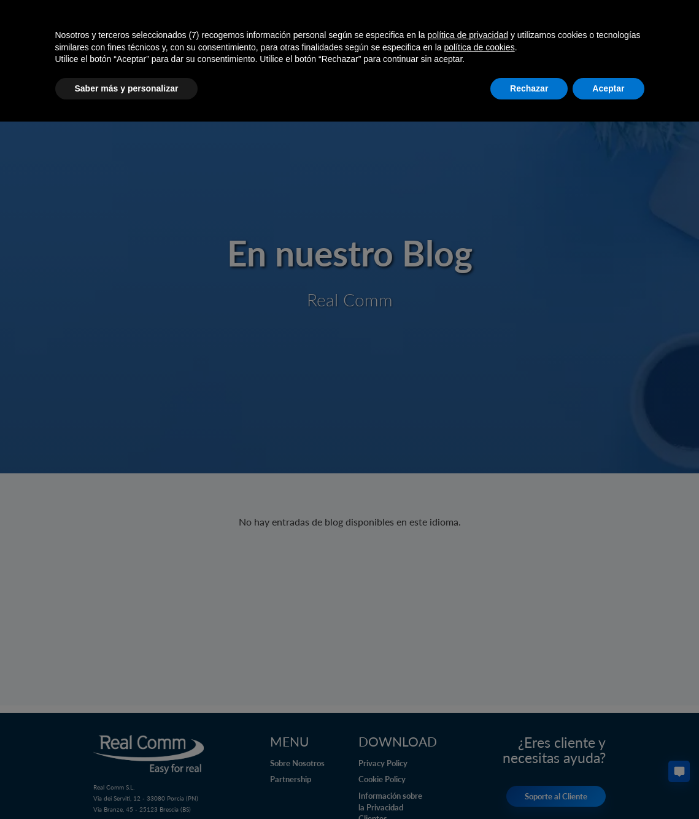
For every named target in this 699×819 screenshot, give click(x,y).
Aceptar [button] (608, 88)
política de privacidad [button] (467, 35)
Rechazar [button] (529, 88)
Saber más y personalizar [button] (127, 88)
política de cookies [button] (479, 47)
